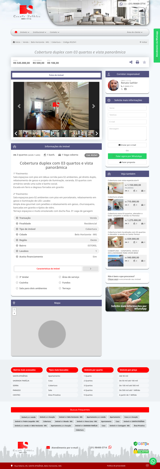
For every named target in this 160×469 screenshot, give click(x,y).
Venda (25, 42)
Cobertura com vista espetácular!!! (123, 180)
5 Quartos (88, 395)
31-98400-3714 (127, 86)
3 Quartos (88, 385)
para (28, 417)
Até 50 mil (123, 376)
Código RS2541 (69, 42)
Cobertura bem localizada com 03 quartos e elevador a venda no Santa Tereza (127, 233)
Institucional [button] (38, 32)
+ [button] (14, 309)
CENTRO (16, 395)
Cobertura (56, 42)
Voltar (143, 42)
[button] (19, 106)
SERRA (15, 385)
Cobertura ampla (115, 197)
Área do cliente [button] (133, 32)
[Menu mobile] (16, 32)
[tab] (21, 75)
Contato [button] (53, 32)
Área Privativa (54, 395)
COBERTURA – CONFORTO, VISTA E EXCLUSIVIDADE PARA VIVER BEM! (123, 251)
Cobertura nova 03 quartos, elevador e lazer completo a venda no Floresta (125, 214)
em (70, 417)
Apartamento (54, 376)
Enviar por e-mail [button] (127, 145)
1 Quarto (88, 376)
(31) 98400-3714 (137, 3)
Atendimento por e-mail (62, 447)
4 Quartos (88, 390)
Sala (50, 390)
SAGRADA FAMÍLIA (21, 380)
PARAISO (17, 390)
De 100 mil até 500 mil (129, 385)
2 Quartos (88, 380)
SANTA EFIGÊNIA (20, 376)
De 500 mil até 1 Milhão (129, 390)
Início (16, 42)
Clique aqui (113, 279)
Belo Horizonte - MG (40, 42)
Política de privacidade (116, 466)
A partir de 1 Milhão (128, 395)
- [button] (14, 313)
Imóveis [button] (23, 32)
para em (31, 426)
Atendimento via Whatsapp (157, 45)
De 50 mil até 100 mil (128, 380)
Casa (50, 380)
